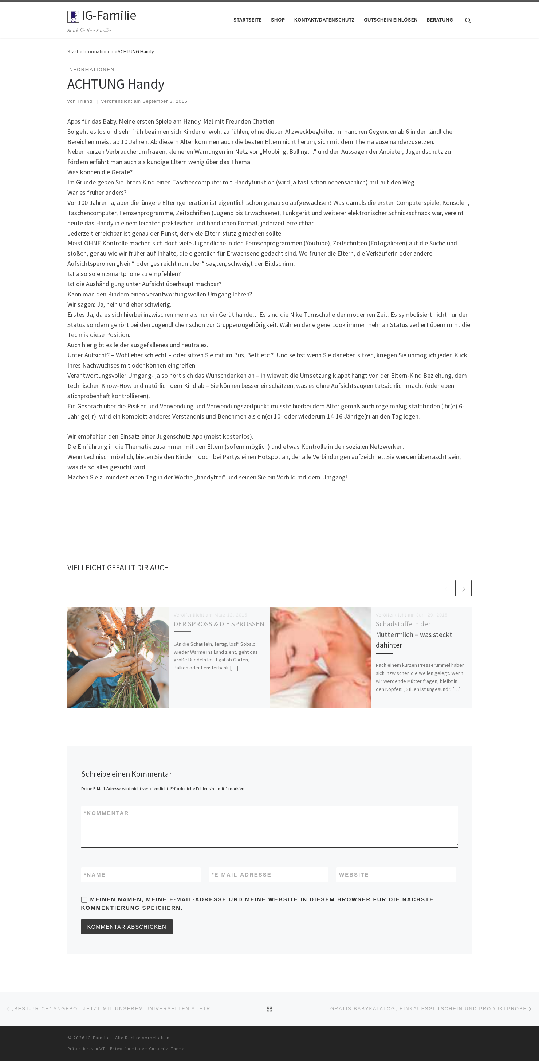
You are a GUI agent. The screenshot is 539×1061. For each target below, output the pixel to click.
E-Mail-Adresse (242, 874)
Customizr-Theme (166, 1048)
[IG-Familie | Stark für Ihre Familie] (73, 15)
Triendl (86, 101)
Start (72, 51)
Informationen (98, 51)
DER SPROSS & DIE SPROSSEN (219, 623)
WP (102, 1048)
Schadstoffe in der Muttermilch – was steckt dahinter (414, 634)
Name (95, 874)
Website (354, 874)
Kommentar (106, 813)
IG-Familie (98, 1038)
